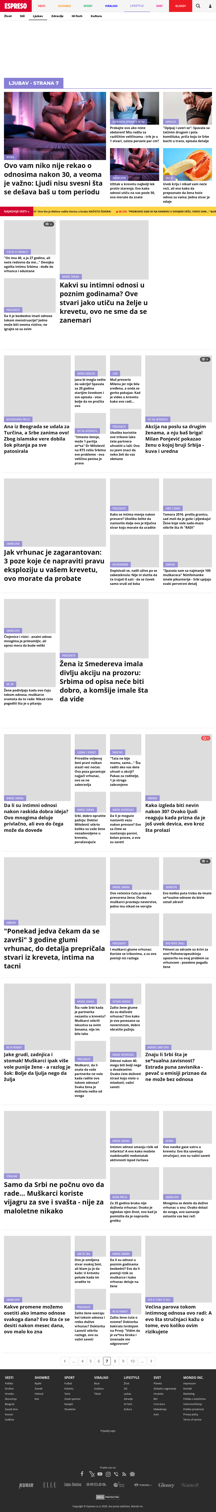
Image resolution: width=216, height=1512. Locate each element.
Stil (22, 16)
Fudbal (68, 1383)
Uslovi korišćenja (192, 1404)
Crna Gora (159, 1404)
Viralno (101, 1377)
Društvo (9, 1388)
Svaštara (98, 1388)
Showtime (70, 1409)
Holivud (39, 1393)
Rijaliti (38, 1383)
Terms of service (192, 1419)
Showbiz (42, 1377)
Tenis (67, 1393)
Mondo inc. (193, 1377)
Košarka (68, 1388)
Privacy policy (190, 1414)
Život (8, 16)
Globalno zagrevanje (165, 1388)
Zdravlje (57, 16)
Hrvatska (158, 1393)
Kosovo (9, 1414)
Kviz (37, 1399)
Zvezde (38, 1388)
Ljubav (38, 16)
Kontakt (187, 1388)
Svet (157, 1377)
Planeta (158, 1383)
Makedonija (160, 1409)
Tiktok (97, 1393)
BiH (156, 1399)
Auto (156, 1414)
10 (132, 1361)
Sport (69, 1377)
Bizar (97, 1383)
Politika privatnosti (193, 1409)
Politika (9, 1383)
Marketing (189, 1393)
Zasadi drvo (11, 1409)
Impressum (189, 1383)
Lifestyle (131, 1377)
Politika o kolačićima (194, 1399)
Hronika (9, 1393)
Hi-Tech (77, 16)
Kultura (96, 16)
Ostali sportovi (72, 1399)
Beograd (9, 1404)
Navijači (68, 1404)
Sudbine (9, 1419)
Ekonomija (11, 1399)
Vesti (9, 1377)
